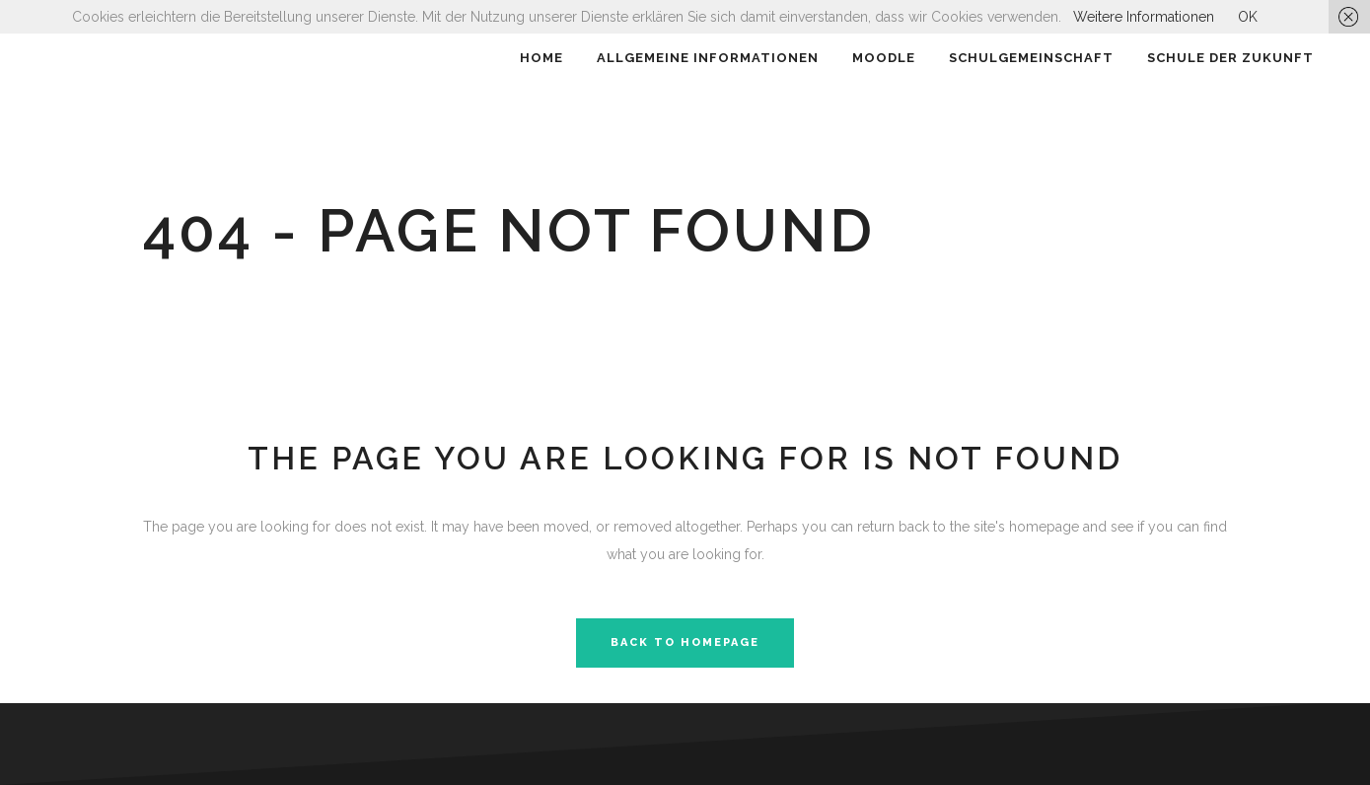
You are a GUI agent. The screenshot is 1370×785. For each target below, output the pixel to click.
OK (1248, 17)
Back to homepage (685, 642)
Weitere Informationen (1143, 17)
